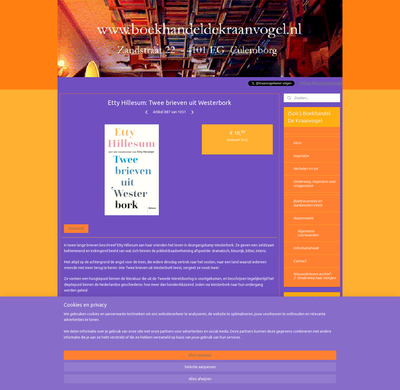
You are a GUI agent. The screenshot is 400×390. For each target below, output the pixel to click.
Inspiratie (301, 156)
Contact (299, 261)
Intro (297, 143)
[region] (166, 369)
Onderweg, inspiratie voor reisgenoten (314, 183)
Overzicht (76, 228)
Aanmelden (301, 331)
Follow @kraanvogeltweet (320, 83)
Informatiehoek (306, 248)
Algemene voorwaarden (308, 233)
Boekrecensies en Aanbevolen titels (307, 203)
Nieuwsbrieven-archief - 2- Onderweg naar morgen (314, 276)
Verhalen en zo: (305, 168)
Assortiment (303, 218)
